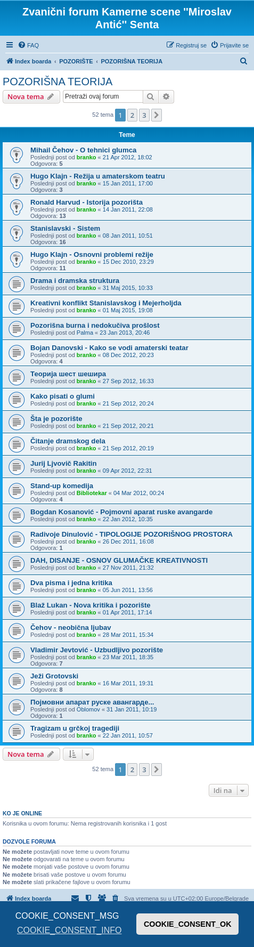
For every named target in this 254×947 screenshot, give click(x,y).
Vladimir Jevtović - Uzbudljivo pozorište (96, 650)
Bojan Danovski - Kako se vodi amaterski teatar (109, 348)
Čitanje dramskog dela (67, 441)
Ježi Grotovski (54, 676)
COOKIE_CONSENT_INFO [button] (69, 930)
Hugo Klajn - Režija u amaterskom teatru (97, 176)
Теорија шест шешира (68, 374)
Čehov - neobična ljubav (70, 628)
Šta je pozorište (56, 419)
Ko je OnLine (22, 813)
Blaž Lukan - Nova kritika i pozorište (90, 605)
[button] (156, 115)
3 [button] (144, 115)
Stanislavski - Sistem (65, 228)
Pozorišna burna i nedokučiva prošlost (95, 325)
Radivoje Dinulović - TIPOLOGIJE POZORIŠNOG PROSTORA (131, 534)
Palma (85, 332)
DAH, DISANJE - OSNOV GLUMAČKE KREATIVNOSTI (119, 560)
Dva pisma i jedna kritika (71, 583)
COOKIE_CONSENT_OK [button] (188, 924)
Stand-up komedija (61, 486)
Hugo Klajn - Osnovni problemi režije (91, 254)
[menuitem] (28, 45)
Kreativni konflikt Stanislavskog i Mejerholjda (106, 303)
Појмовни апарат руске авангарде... (92, 702)
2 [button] (132, 115)
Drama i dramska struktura (74, 281)
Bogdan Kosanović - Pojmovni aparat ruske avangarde (121, 512)
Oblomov (88, 709)
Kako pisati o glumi (62, 396)
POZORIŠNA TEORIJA (57, 81)
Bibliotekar (92, 493)
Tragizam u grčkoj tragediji (74, 728)
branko (86, 157)
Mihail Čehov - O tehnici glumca (83, 150)
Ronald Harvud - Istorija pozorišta (86, 202)
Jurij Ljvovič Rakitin (63, 463)
